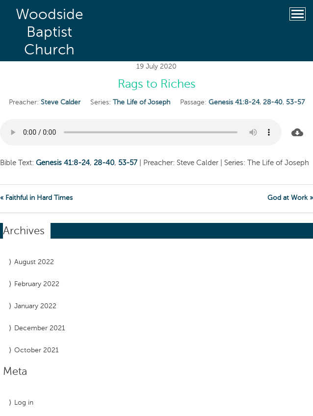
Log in (23, 402)
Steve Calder (60, 102)
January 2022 (35, 306)
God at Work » (290, 197)
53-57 (295, 102)
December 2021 (39, 328)
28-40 (273, 102)
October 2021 (36, 350)
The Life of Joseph (141, 102)
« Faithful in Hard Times (36, 197)
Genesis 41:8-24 (234, 102)
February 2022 (36, 284)
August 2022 (34, 262)
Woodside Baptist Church (49, 32)
